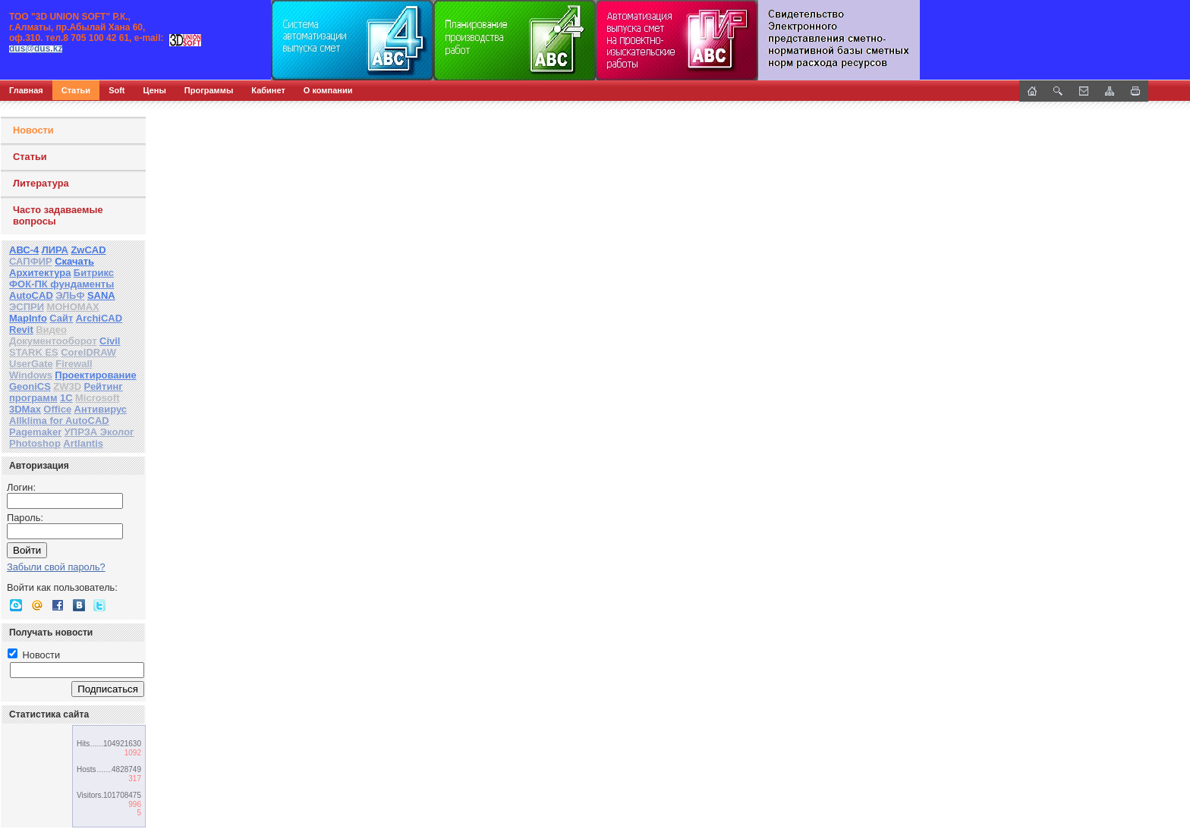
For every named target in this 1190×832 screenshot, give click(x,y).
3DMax (25, 409)
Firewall (73, 363)
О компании (328, 90)
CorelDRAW (88, 352)
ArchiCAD (99, 318)
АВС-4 (24, 250)
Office (57, 409)
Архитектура (40, 272)
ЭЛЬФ (69, 295)
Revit (21, 329)
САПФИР (30, 261)
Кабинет (268, 90)
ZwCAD (88, 250)
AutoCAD (31, 295)
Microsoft (97, 397)
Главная (26, 90)
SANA (101, 295)
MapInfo (28, 318)
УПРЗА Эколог (99, 432)
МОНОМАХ (72, 306)
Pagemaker (35, 432)
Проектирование (95, 375)
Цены (154, 90)
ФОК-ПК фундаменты (61, 284)
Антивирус (101, 409)
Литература (41, 183)
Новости (33, 130)
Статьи (75, 90)
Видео (51, 329)
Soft (116, 90)
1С (66, 397)
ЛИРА (55, 250)
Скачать (74, 261)
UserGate (31, 363)
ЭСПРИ (26, 306)
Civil (109, 341)
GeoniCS (30, 386)
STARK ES (33, 352)
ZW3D (67, 386)
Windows (30, 375)
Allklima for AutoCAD (59, 420)
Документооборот (53, 341)
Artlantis (83, 443)
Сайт (61, 318)
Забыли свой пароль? (56, 567)
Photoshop (35, 443)
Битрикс (94, 272)
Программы (208, 90)
